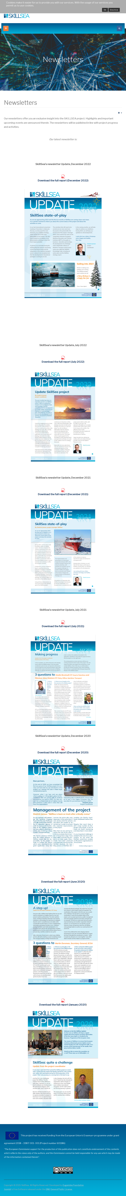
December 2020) (78, 752)
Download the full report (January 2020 (62, 1004)
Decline (114, 10)
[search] (119, 28)
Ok (105, 10)
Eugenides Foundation (73, 1185)
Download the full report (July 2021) (63, 626)
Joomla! (7, 1189)
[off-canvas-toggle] (6, 28)
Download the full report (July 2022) (63, 361)
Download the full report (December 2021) (63, 494)
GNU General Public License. (59, 1189)
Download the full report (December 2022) (63, 180)
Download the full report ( (53, 752)
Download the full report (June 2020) (63, 881)
